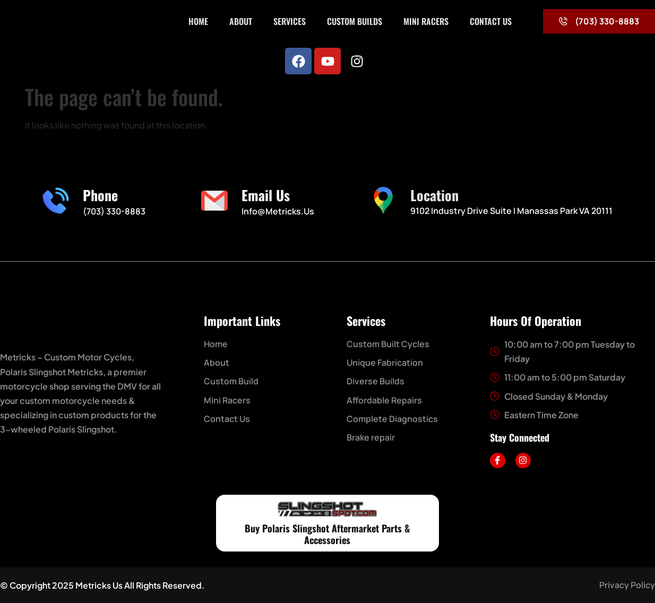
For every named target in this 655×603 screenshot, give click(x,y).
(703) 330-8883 (114, 211)
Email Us (266, 195)
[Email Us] (214, 200)
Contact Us (491, 21)
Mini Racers (426, 21)
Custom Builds (354, 21)
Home (198, 21)
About (240, 21)
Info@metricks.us (278, 211)
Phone (100, 195)
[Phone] (55, 200)
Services (289, 21)
